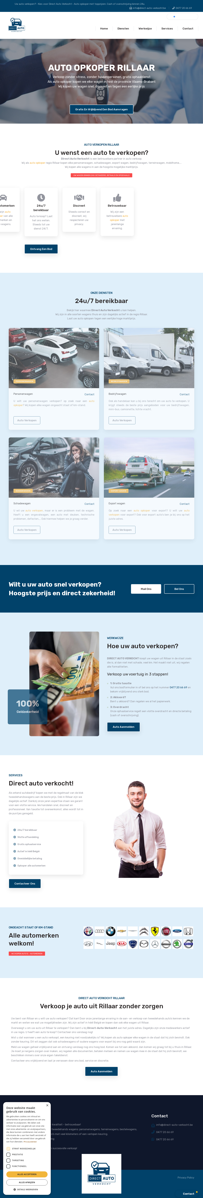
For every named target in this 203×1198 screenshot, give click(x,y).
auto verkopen (26, 422)
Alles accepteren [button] (27, 1174)
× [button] (47, 1105)
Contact (89, 396)
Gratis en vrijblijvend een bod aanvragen (101, 109)
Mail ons (146, 589)
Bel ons (179, 589)
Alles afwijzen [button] (27, 1182)
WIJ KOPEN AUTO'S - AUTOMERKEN (26, 954)
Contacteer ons (24, 883)
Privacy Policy (186, 1177)
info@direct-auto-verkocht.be (149, 8)
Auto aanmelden (123, 726)
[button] (27, 1190)
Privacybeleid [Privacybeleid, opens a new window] (30, 1142)
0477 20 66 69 (184, 8)
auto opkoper (37, 162)
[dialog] (27, 1148)
